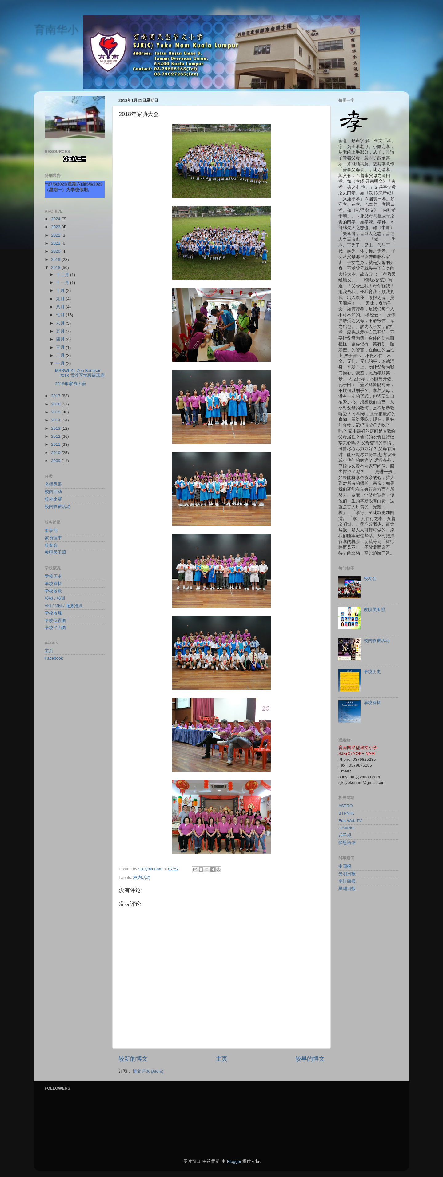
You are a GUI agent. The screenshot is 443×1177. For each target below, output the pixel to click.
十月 (61, 290)
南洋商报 (347, 881)
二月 (61, 355)
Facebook (54, 658)
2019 (56, 259)
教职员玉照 (55, 552)
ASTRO (345, 806)
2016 (56, 404)
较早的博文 (310, 1058)
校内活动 (141, 877)
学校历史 (53, 576)
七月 (61, 315)
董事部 (51, 530)
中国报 (344, 866)
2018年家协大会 (70, 383)
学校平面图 (55, 627)
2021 (56, 243)
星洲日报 (347, 888)
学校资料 (53, 583)
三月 (61, 347)
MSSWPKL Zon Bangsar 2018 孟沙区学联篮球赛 (80, 373)
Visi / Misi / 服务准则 (64, 606)
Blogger (234, 1161)
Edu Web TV (350, 820)
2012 (56, 436)
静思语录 (347, 842)
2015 (56, 412)
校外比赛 (53, 499)
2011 (56, 444)
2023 (56, 227)
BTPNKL (346, 813)
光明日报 (347, 874)
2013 (56, 428)
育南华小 (56, 29)
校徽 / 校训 (55, 598)
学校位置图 (55, 620)
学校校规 (53, 613)
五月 (61, 331)
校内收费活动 (57, 506)
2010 (56, 452)
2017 (56, 395)
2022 (56, 235)
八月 (61, 307)
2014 (56, 420)
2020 (56, 251)
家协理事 (53, 538)
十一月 (63, 282)
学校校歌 (53, 591)
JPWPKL (346, 828)
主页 (221, 1058)
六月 (61, 323)
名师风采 (53, 484)
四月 (61, 339)
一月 (61, 363)
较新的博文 (133, 1058)
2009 (56, 460)
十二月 (63, 274)
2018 (56, 267)
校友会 (51, 545)
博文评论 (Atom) (148, 1071)
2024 (56, 219)
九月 (61, 299)
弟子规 (344, 835)
